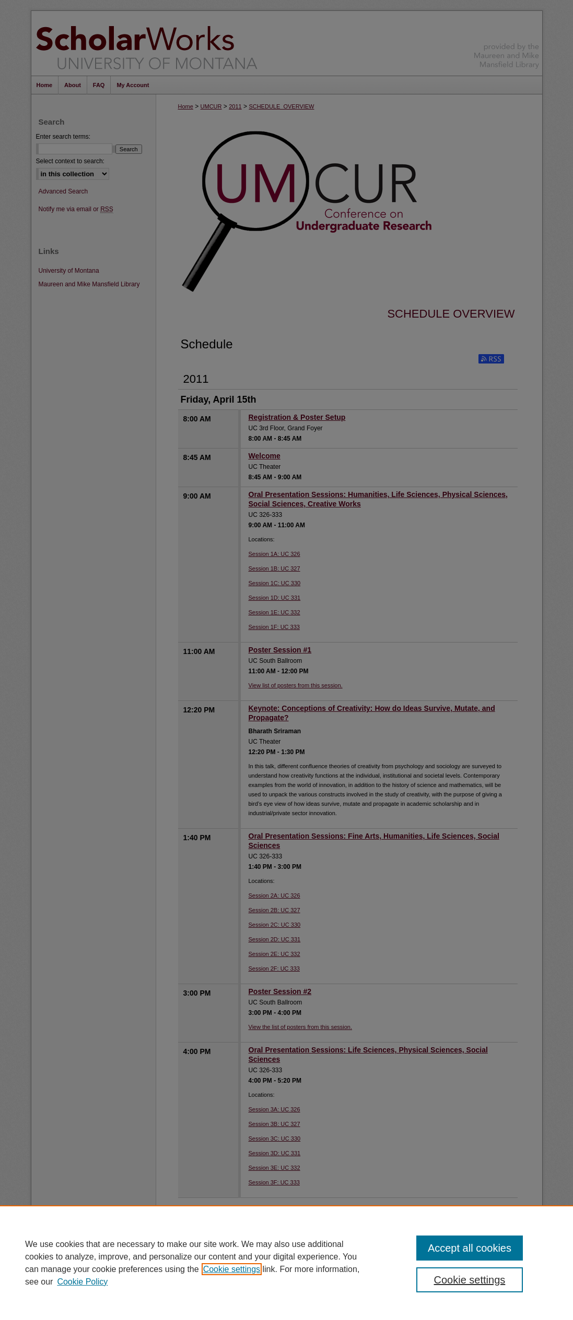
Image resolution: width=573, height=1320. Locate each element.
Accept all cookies (469, 1248)
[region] (286, 1262)
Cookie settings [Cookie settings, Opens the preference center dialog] (470, 1280)
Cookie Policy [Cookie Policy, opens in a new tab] (82, 1281)
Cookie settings (231, 1269)
